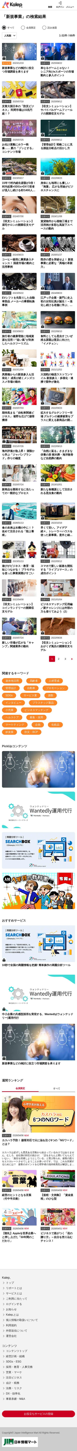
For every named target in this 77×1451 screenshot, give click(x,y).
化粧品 (55, 724)
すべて (56, 1088)
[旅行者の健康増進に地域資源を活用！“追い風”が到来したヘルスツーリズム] (19, 328)
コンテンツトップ (16, 1351)
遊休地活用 (12, 680)
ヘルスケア (12, 717)
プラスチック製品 (43, 702)
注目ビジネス (14, 1377)
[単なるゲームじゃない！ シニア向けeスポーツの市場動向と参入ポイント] (58, 60)
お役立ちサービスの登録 (38, 1413)
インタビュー (13, 702)
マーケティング (14, 724)
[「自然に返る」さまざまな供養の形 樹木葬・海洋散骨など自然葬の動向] (58, 443)
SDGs (9, 695)
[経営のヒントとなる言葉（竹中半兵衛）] (19, 1187)
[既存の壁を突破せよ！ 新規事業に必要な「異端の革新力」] (58, 251)
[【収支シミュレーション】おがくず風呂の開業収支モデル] (58, 635)
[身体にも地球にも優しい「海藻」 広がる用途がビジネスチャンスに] (58, 175)
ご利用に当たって (16, 1298)
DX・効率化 (13, 1393)
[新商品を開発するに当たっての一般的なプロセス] (19, 481)
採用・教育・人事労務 (19, 1366)
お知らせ (11, 1309)
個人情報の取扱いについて (22, 1320)
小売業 (9, 710)
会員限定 (20, 1088)
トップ (10, 1282)
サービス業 (30, 695)
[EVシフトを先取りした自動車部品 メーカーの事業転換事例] (19, 290)
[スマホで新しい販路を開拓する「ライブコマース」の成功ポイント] (58, 558)
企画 (37, 724)
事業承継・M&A (15, 1398)
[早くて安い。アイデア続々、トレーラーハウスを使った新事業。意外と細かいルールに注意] (58, 520)
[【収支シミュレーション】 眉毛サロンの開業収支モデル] (19, 213)
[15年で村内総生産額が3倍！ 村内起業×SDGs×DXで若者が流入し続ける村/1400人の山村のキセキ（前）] (19, 175)
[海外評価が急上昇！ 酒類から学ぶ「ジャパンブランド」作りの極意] (19, 443)
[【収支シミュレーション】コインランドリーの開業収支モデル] (19, 596)
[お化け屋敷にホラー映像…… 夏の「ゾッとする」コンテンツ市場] (19, 137)
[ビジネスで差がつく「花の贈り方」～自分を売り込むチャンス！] (58, 1225)
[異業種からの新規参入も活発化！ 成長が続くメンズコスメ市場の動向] (19, 366)
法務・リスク (14, 1388)
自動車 (31, 688)
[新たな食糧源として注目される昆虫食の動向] (58, 481)
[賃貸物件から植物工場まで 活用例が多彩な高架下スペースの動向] (58, 213)
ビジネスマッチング (36, 710)
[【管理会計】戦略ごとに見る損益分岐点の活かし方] (58, 137)
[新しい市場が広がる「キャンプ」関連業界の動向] (19, 635)
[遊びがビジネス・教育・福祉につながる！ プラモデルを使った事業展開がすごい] (19, 558)
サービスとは (14, 1293)
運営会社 (11, 1336)
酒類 (50, 695)
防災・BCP (31, 732)
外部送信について (16, 1330)
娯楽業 (9, 732)
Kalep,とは (12, 1314)
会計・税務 (12, 1382)
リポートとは (14, 1288)
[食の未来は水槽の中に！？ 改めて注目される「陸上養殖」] (19, 520)
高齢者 (34, 680)
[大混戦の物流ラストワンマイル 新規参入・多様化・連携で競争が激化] (58, 366)
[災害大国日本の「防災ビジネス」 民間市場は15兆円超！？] (19, 98)
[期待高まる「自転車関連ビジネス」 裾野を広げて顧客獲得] (19, 405)
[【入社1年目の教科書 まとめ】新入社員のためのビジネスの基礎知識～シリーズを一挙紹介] (38, 891)
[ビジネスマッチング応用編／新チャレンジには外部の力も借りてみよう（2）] (58, 596)
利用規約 (11, 1325)
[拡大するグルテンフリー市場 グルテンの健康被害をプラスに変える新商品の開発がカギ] (58, 405)
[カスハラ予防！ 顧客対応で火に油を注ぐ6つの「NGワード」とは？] (38, 1131)
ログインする (14, 1304)
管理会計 (10, 688)
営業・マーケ (14, 1372)
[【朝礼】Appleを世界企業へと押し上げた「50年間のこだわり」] (19, 1225)
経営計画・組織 (15, 1356)
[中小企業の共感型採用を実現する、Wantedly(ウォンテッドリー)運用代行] (38, 810)
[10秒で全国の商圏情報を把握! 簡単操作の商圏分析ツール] (38, 850)
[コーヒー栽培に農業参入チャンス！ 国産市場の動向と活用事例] (19, 251)
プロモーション (55, 688)
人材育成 (54, 680)
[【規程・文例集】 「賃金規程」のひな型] (58, 1187)
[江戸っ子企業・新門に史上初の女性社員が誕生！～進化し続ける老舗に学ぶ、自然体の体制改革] (58, 290)
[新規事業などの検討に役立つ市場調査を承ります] (19, 60)
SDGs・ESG (13, 1361)
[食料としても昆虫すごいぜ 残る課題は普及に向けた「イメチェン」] (58, 328)
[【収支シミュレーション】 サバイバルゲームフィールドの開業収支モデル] (58, 98)
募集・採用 (36, 717)
